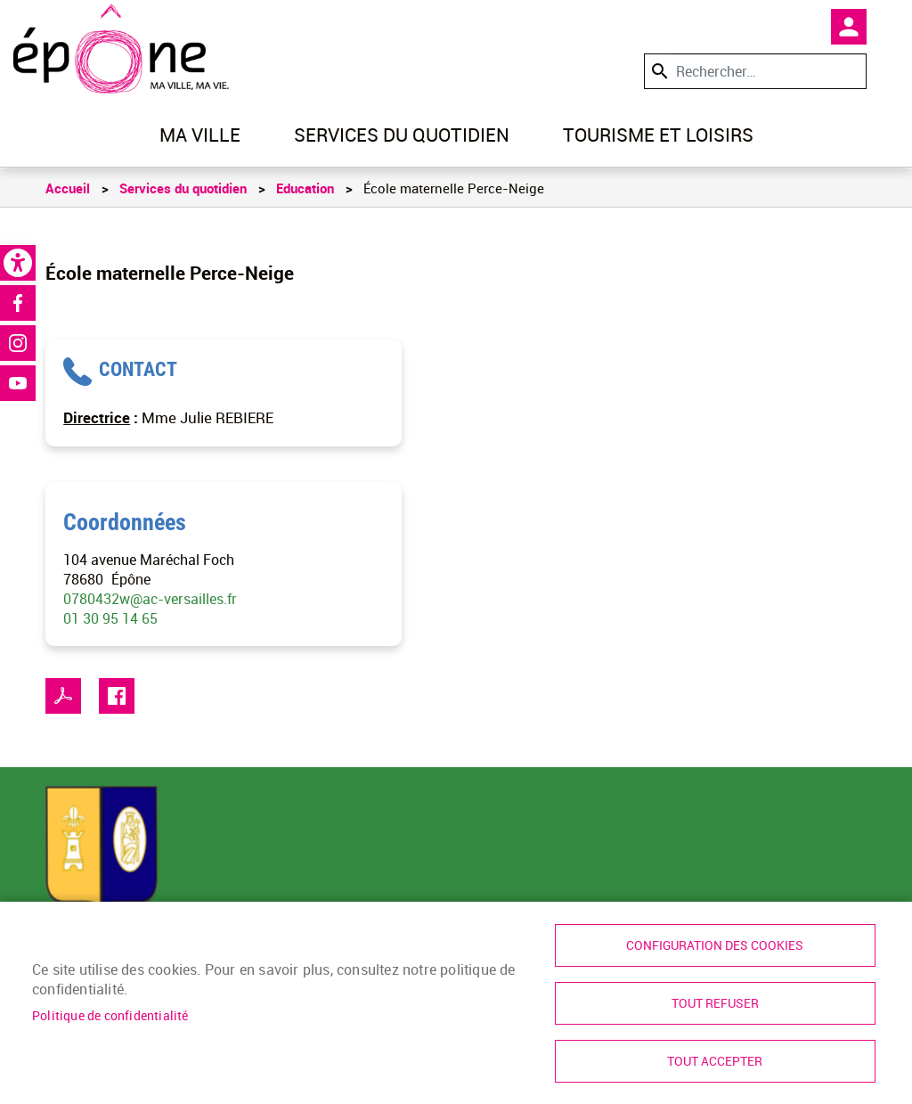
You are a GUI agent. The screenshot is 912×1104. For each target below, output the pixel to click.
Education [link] (305, 188)
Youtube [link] (18, 383)
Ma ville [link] (199, 134)
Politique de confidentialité (110, 1016)
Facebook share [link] (116, 696)
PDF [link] (63, 696)
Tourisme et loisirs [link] (658, 134)
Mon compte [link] (849, 27)
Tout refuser (715, 1003)
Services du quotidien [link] (401, 134)
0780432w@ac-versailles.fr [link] (150, 599)
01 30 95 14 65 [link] (110, 618)
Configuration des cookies (714, 945)
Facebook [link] (18, 303)
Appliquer (658, 70)
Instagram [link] (18, 343)
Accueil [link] (67, 188)
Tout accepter (714, 1061)
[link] (18, 263)
